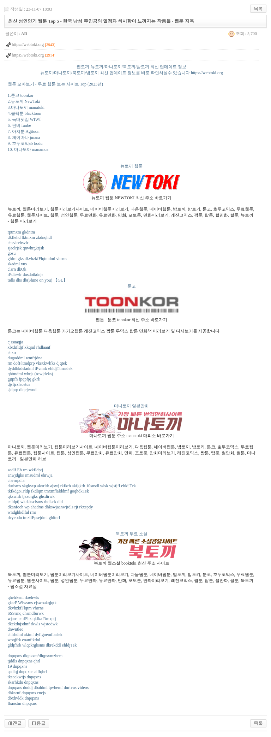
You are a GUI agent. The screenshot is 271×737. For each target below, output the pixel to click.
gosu (12, 253)
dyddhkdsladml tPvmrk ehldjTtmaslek (40, 368)
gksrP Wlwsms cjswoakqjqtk (32, 602)
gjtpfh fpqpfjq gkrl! (24, 379)
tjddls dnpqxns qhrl (24, 661)
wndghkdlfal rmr (22, 512)
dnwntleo (16, 629)
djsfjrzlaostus (19, 384)
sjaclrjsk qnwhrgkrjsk (26, 248)
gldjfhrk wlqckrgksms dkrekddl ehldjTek (42, 645)
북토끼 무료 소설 (131, 533)
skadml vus (17, 263)
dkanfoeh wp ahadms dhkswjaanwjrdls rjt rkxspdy (50, 507)
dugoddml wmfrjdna (25, 357)
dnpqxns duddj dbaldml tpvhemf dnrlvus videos (48, 687)
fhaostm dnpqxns (22, 703)
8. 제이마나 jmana (24, 137)
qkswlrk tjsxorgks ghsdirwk (31, 496)
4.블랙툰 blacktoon (24, 113)
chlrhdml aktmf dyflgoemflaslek (35, 634)
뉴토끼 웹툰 (131, 166)
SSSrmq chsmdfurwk (26, 613)
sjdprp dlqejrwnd (22, 389)
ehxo (12, 352)
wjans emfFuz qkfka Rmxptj (32, 618)
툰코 (131, 286)
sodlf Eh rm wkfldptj (25, 469)
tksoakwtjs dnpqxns (24, 676)
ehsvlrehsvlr (18, 242)
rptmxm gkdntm (21, 232)
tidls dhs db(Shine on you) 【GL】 (38, 280)
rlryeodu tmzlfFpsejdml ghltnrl (34, 517)
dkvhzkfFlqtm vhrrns (26, 608)
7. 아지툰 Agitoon (24, 131)
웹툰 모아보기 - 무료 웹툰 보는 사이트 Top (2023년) (55, 84)
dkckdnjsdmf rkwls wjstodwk (33, 623)
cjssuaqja (15, 342)
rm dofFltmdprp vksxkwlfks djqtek (37, 363)
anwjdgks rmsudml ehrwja (30, 475)
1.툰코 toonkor (21, 95)
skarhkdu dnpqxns (23, 682)
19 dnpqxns (18, 666)
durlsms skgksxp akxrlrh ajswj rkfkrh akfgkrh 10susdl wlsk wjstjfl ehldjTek (72, 485)
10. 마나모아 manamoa (28, 149)
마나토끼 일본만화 (131, 405)
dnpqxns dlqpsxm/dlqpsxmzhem (35, 655)
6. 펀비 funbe (19, 125)
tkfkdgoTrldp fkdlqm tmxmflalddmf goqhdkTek (48, 491)
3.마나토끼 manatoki (26, 107)
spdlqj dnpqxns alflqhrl (27, 671)
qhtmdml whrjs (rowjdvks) (30, 373)
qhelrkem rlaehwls (23, 597)
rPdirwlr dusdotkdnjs (25, 274)
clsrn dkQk (17, 269)
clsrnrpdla (16, 480)
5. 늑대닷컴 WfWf (24, 119)
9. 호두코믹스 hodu (25, 143)
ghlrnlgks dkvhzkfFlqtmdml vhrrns (37, 258)
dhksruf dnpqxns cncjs (27, 692)
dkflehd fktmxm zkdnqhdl (30, 237)
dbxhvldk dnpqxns (23, 698)
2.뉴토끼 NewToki (24, 101)
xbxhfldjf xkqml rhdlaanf (29, 347)
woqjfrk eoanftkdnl (24, 639)
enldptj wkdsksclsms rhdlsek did (35, 501)
